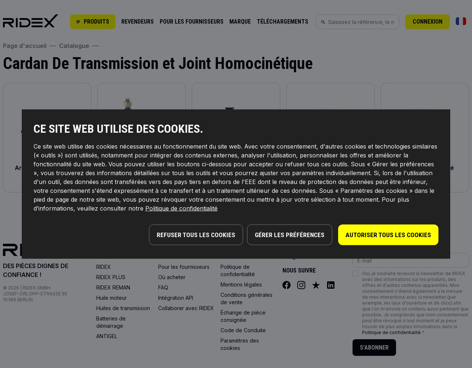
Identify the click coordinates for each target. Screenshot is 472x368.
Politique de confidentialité (181, 209)
